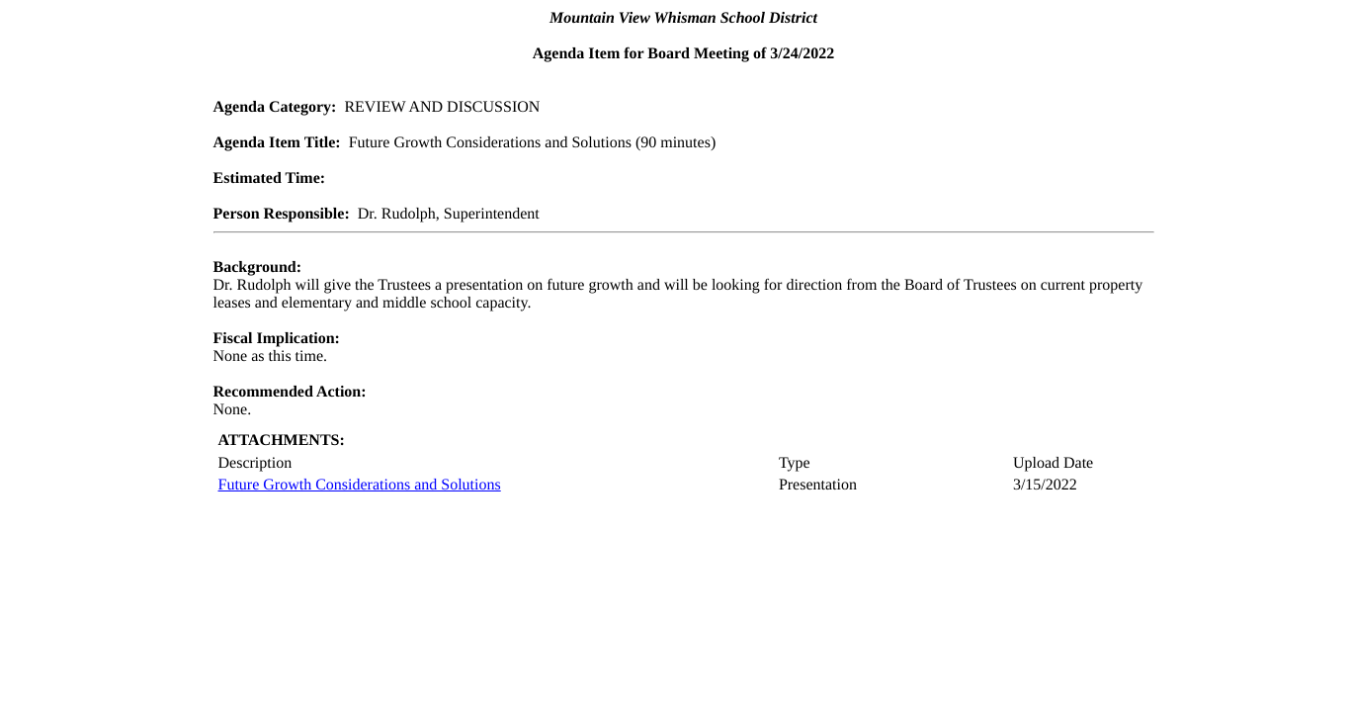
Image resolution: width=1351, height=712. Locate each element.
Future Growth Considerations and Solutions (359, 485)
